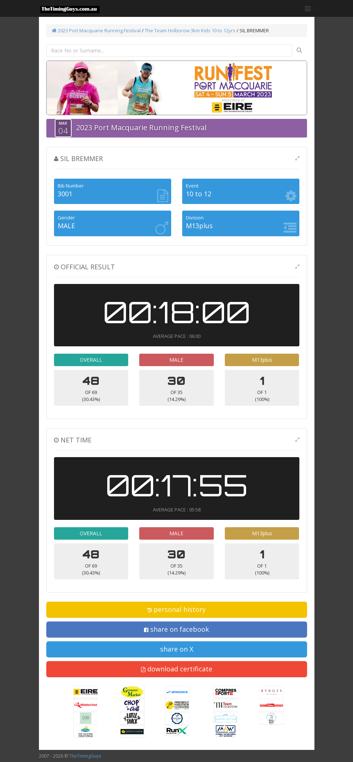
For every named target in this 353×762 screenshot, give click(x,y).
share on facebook (176, 629)
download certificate (176, 668)
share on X (176, 649)
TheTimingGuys (85, 756)
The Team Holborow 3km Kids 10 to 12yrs (190, 30)
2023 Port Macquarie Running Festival (96, 30)
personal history (176, 609)
